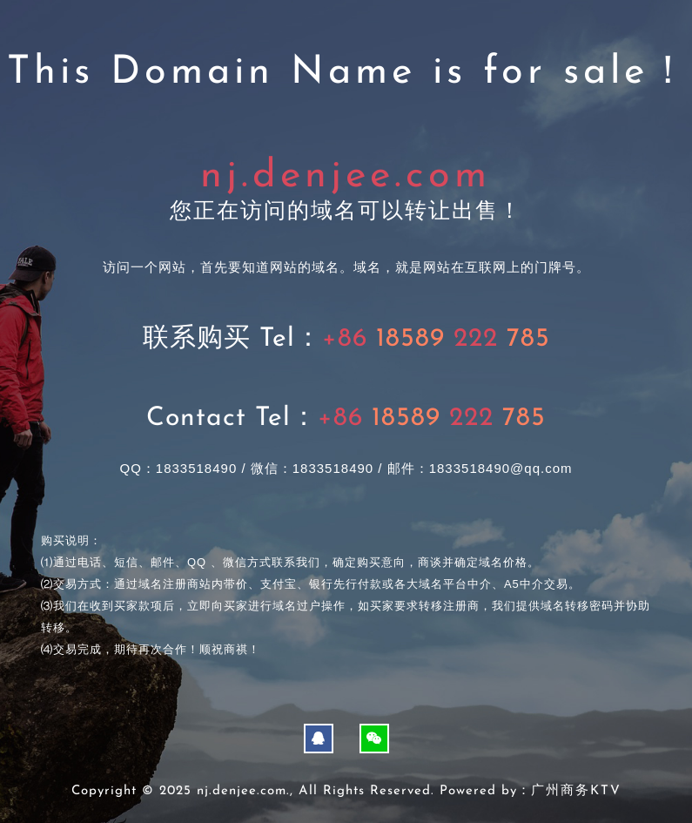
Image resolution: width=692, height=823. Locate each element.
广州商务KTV (576, 791)
